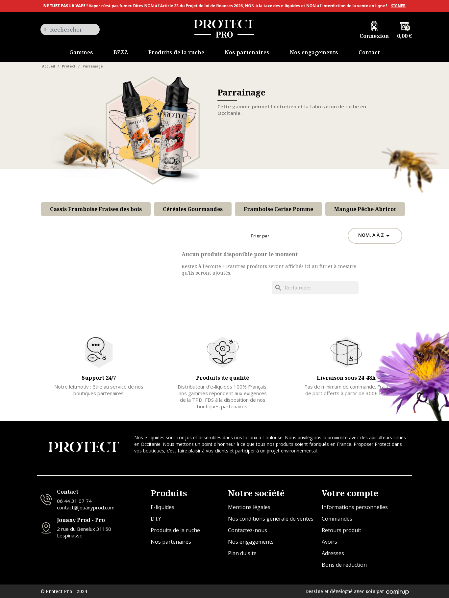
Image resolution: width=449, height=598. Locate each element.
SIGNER (398, 6)
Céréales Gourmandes (193, 209)
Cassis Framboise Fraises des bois (96, 209)
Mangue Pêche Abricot (365, 209)
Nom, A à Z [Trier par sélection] (375, 236)
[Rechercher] (315, 287)
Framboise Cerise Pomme (278, 209)
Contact (67, 491)
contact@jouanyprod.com (85, 507)
